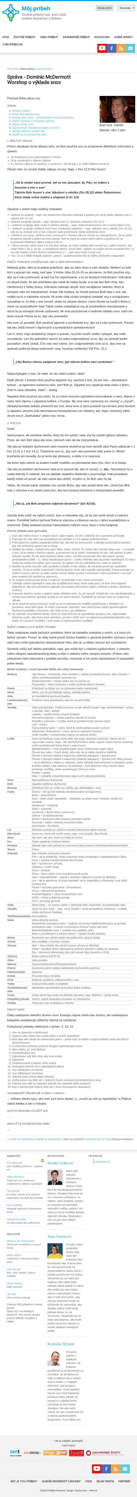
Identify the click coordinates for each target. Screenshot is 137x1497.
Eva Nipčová (14, 1162)
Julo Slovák (14, 1269)
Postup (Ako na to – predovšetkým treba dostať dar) (43, 117)
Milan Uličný (14, 1255)
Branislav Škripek (60, 1344)
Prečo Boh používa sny (26, 114)
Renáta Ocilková (60, 1163)
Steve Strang (14, 1283)
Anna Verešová (59, 1236)
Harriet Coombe (16, 1219)
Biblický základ (21, 110)
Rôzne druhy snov (23, 124)
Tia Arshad (13, 1190)
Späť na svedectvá (22, 1139)
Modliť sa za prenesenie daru (29, 134)
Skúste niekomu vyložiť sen (28, 131)
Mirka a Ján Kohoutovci (21, 1240)
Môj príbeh (36, 8)
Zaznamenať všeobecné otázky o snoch (36, 127)
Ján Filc (11, 1294)
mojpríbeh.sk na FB (96, 1139)
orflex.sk (93, 1490)
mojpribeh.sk (102, 1161)
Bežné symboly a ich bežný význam (33, 120)
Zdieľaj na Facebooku (48, 1139)
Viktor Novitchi (15, 1176)
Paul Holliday (14, 1205)
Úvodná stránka (44, 68)
